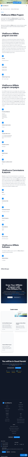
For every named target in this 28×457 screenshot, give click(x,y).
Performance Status (20, 399)
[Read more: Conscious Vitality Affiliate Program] (21, 321)
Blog (20, 405)
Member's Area (21, 396)
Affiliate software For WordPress (14, 419)
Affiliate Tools (14, 423)
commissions (11, 19)
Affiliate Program (7, 410)
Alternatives (7, 401)
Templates (20, 407)
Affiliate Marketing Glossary (20, 410)
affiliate (12, 25)
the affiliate (17, 180)
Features (7, 396)
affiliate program (15, 18)
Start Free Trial (10, 297)
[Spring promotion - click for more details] (14, 2)
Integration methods (7, 398)
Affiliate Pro (17, 365)
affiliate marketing (15, 294)
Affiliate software (20, 250)
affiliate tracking (18, 291)
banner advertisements (8, 135)
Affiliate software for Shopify (14, 416)
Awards (7, 407)
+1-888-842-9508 (5, 434)
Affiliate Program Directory (20, 412)
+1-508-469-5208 (5, 436)
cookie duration (16, 101)
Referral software (14, 421)
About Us (7, 405)
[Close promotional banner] (27, 0)
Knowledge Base (21, 394)
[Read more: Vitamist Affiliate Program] (7, 342)
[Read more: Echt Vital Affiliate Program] (7, 321)
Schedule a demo (17, 297)
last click (13, 102)
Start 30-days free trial (10, 367)
